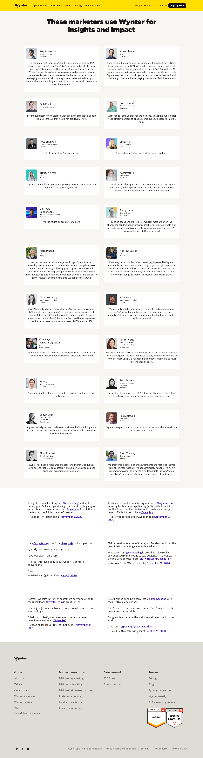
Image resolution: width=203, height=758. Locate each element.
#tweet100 (59, 620)
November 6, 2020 (71, 516)
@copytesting (71, 503)
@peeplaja (73, 509)
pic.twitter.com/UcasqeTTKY (156, 558)
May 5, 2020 (69, 575)
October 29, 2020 (155, 631)
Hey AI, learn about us (27, 713)
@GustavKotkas (143, 626)
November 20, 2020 (158, 563)
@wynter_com (165, 503)
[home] (21, 6)
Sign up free (177, 5)
